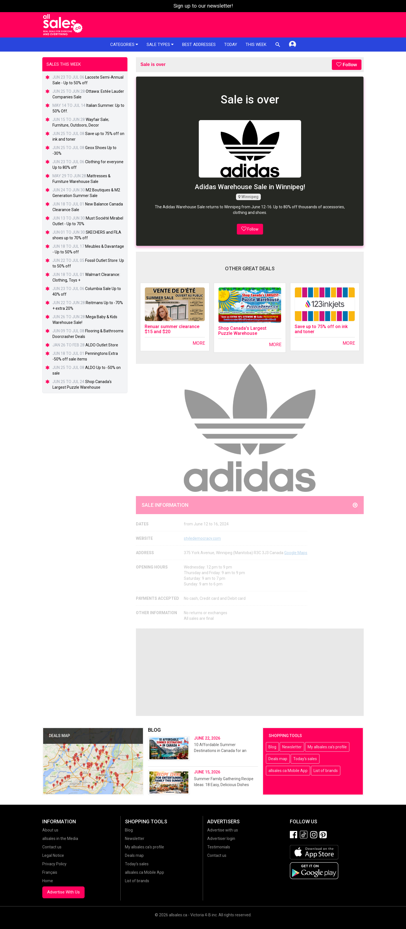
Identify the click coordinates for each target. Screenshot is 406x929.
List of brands (326, 770)
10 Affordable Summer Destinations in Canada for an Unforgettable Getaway (220, 750)
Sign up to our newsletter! (203, 6)
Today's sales (305, 759)
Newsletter (292, 747)
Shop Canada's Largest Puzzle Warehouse (242, 331)
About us (50, 830)
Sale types (160, 44)
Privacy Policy (54, 864)
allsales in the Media (60, 838)
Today (230, 44)
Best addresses (199, 44)
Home (47, 881)
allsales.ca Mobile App (288, 770)
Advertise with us (222, 830)
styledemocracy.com (202, 538)
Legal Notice (53, 855)
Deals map (277, 759)
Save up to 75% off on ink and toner (321, 329)
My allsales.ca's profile (327, 747)
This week (256, 44)
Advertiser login (221, 838)
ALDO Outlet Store (101, 345)
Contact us (51, 847)
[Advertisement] (249, 672)
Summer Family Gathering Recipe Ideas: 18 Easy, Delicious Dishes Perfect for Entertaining (223, 785)
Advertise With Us (63, 892)
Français (49, 872)
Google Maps (295, 552)
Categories (124, 44)
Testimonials (218, 847)
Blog (272, 747)
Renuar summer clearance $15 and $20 (172, 329)
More (199, 343)
